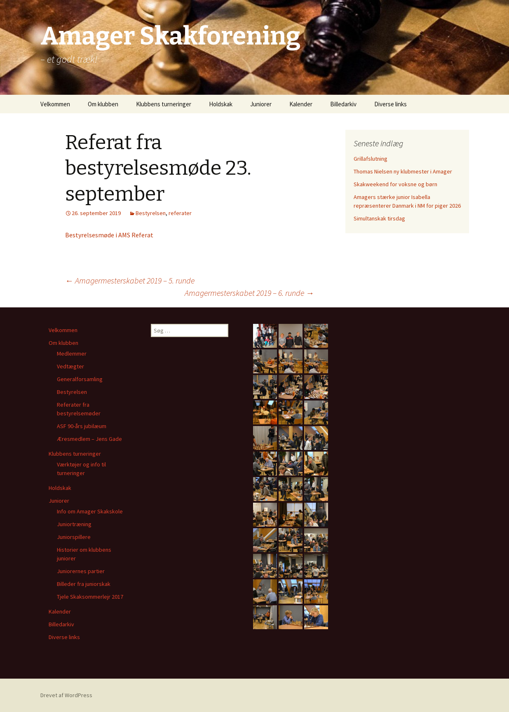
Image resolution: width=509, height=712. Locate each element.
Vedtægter (70, 366)
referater (180, 213)
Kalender (300, 104)
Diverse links (390, 104)
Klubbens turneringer (163, 104)
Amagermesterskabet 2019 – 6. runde (249, 293)
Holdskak (220, 104)
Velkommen (55, 104)
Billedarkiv (343, 104)
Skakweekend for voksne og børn (395, 184)
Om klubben (103, 104)
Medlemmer (72, 353)
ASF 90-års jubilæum (81, 426)
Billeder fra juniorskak (83, 584)
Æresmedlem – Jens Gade (89, 439)
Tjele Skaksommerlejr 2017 (90, 596)
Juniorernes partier (81, 571)
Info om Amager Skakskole (90, 511)
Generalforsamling (80, 379)
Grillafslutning (370, 158)
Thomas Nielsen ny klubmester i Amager (403, 171)
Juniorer (261, 104)
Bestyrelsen (151, 213)
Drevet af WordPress (66, 695)
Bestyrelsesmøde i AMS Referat (109, 235)
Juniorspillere (74, 537)
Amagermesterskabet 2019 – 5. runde (130, 280)
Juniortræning (74, 524)
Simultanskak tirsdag (379, 218)
